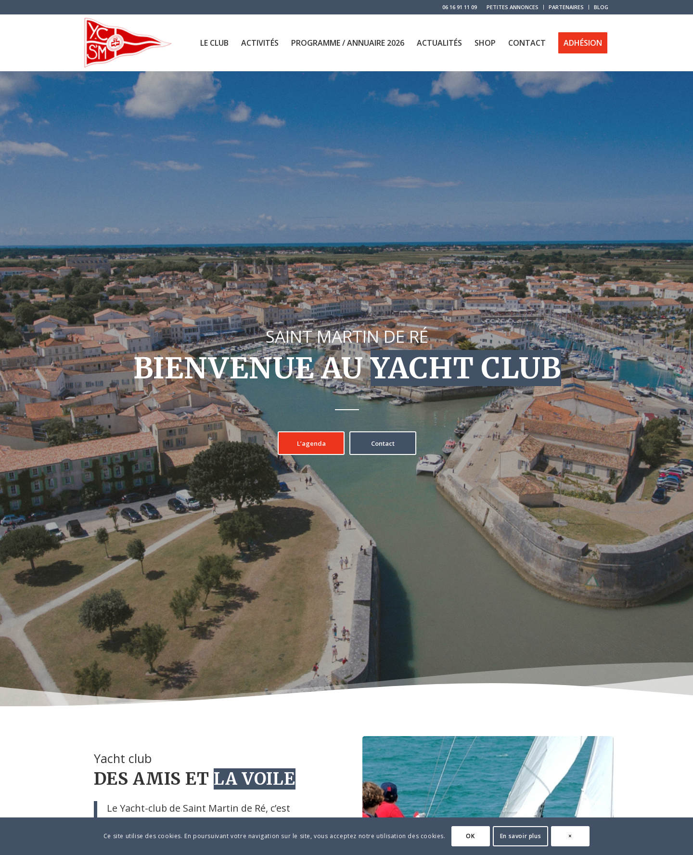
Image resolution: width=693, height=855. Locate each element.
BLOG (601, 7)
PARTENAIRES (566, 7)
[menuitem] (513, 7)
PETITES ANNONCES (513, 7)
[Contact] (382, 443)
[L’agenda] (311, 443)
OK (470, 836)
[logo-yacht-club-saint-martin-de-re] (126, 42)
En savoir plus (520, 836)
